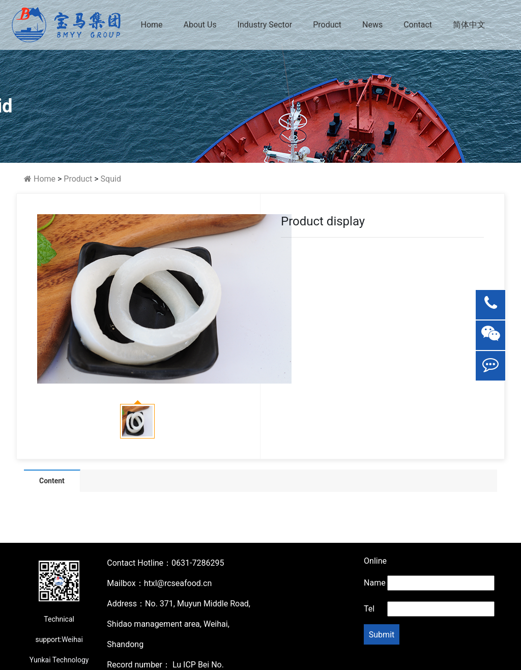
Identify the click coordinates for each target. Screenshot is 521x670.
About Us (199, 25)
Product (327, 25)
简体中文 (469, 25)
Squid (111, 179)
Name (374, 583)
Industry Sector (265, 25)
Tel (369, 609)
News (372, 25)
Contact (417, 25)
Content (52, 481)
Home (151, 25)
